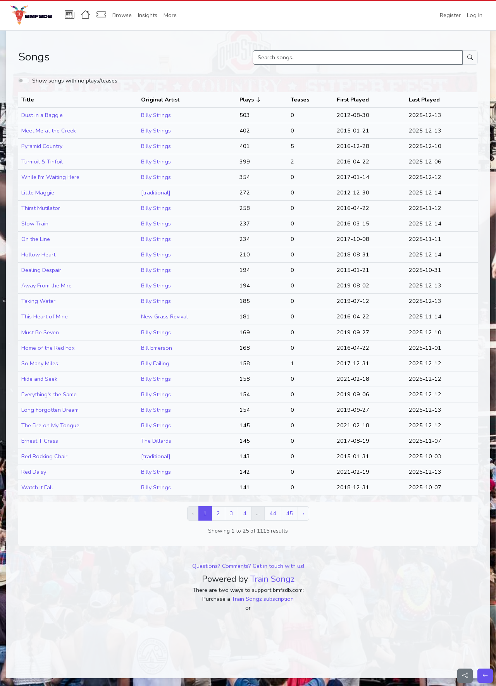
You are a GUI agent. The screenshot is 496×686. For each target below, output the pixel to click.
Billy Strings (156, 115)
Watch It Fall (37, 487)
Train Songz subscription (263, 599)
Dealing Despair (41, 270)
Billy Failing (155, 363)
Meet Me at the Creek (48, 130)
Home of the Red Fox (48, 348)
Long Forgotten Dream (50, 410)
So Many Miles (39, 363)
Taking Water (38, 301)
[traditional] (155, 192)
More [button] (170, 15)
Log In (474, 15)
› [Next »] (303, 513)
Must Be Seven (40, 332)
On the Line (35, 239)
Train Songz (272, 579)
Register (450, 15)
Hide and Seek (39, 379)
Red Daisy (33, 472)
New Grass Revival (164, 316)
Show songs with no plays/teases (74, 80)
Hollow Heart (38, 254)
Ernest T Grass (39, 441)
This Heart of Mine (44, 316)
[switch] (23, 80)
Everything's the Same (49, 394)
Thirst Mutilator (40, 208)
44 (272, 513)
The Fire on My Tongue (50, 425)
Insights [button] (147, 15)
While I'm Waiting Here (50, 177)
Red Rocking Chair (44, 456)
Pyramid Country (41, 146)
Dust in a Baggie (42, 115)
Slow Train (34, 223)
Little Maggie (37, 192)
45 (289, 513)
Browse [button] (122, 15)
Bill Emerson (156, 348)
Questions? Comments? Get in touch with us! (248, 566)
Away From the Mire (46, 285)
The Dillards (156, 441)
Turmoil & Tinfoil (42, 161)
